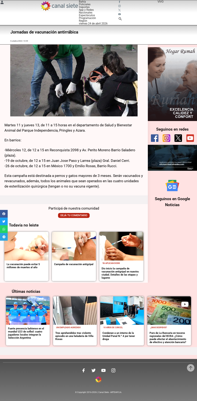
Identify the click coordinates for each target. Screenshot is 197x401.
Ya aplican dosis (111, 263)
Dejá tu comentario (73, 215)
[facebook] (155, 138)
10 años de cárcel (113, 327)
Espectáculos (87, 15)
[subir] (190, 368)
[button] (4, 214)
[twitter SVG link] (120, 11)
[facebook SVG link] (120, 2)
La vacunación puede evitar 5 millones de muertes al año (23, 266)
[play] (185, 304)
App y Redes (86, 9)
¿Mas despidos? (158, 327)
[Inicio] (59, 5)
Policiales (84, 4)
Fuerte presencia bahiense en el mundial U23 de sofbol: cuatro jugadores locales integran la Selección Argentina (26, 333)
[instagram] (166, 138)
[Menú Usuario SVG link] (2, 3)
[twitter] (178, 138)
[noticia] (26, 246)
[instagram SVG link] (120, 6)
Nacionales (85, 12)
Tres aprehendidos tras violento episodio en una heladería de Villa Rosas (74, 336)
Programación (87, 18)
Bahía (82, 1)
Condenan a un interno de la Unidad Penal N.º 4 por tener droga (118, 336)
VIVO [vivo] (161, 1)
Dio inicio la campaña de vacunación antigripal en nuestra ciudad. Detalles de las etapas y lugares (120, 273)
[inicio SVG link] (98, 380)
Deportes (84, 7)
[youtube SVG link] (120, 15)
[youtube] (190, 138)
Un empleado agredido (68, 327)
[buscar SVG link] (120, 19)
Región (83, 20)
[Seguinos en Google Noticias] (172, 185)
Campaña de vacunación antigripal (73, 264)
